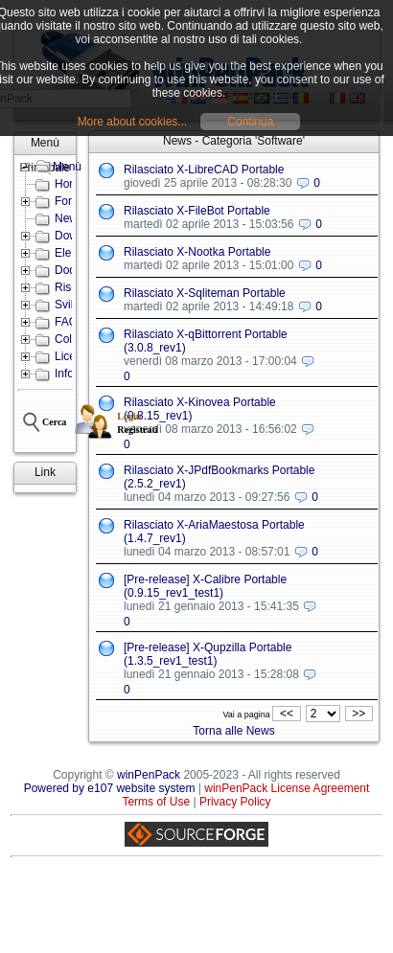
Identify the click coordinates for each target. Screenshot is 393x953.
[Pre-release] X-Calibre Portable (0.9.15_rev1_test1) (205, 586)
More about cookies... (133, 121)
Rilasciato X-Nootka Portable (197, 252)
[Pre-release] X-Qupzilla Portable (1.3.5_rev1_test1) (207, 654)
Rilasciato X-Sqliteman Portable (205, 293)
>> (359, 713)
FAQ (66, 322)
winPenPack (148, 775)
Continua (250, 121)
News (69, 218)
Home (70, 184)
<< (286, 713)
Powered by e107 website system (110, 788)
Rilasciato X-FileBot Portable (197, 210)
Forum (71, 201)
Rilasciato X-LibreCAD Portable (204, 169)
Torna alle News (233, 730)
